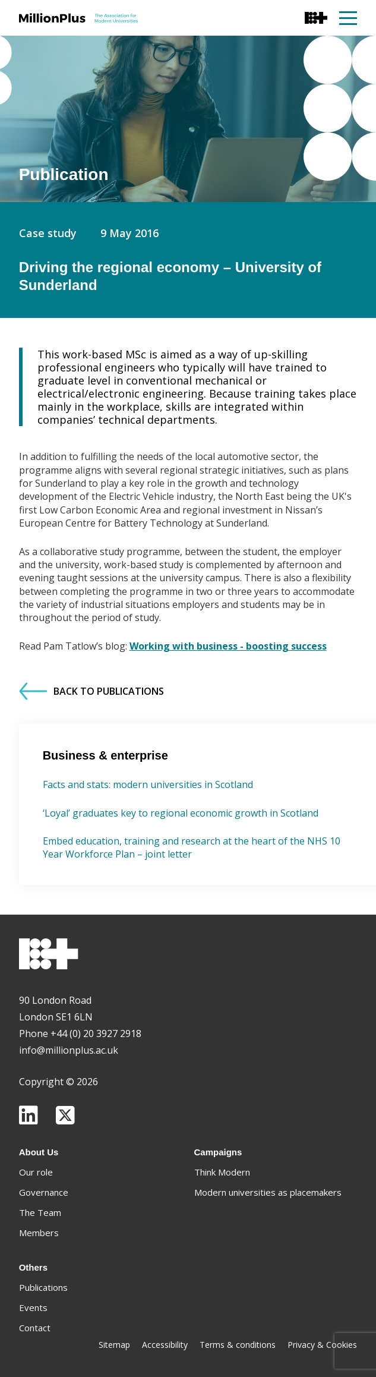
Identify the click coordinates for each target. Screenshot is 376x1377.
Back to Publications (91, 691)
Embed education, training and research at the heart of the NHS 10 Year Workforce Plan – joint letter (191, 847)
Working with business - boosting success (228, 646)
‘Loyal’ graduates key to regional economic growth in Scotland (180, 813)
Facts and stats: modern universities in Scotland (148, 784)
